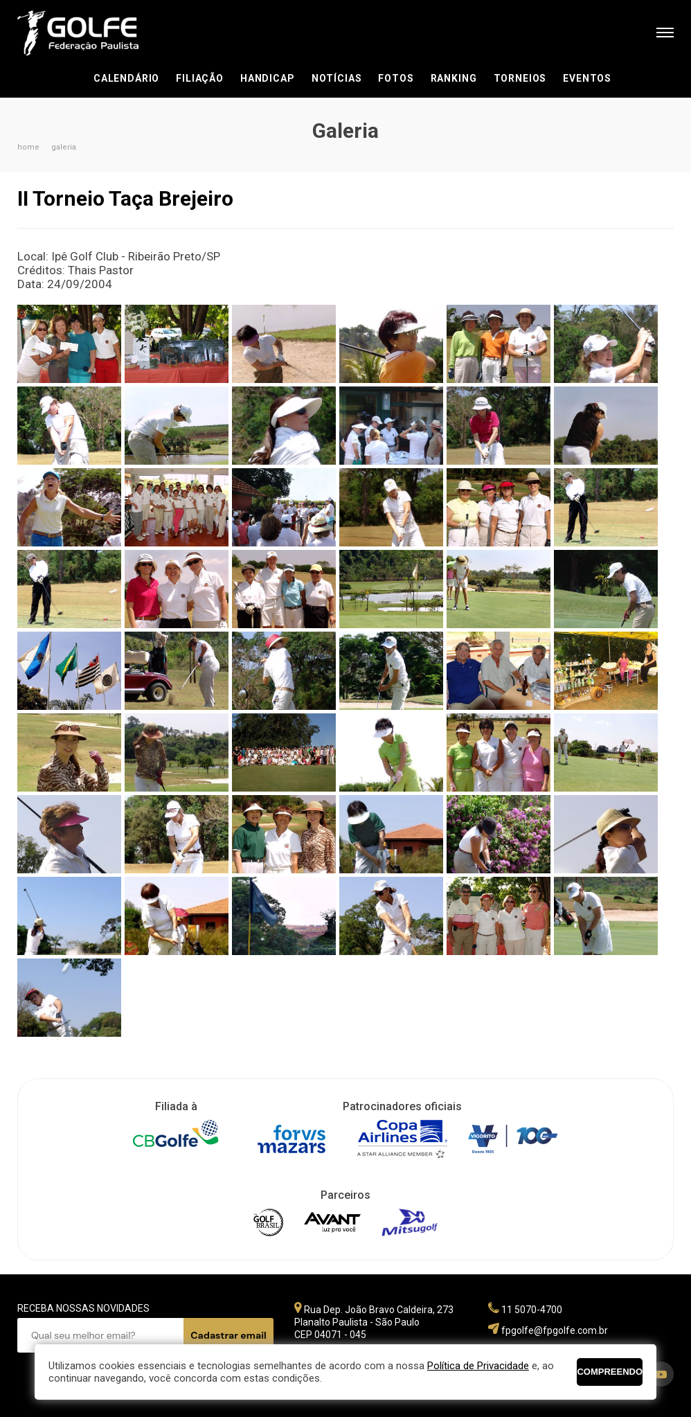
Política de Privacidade (478, 1366)
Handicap (267, 78)
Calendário (126, 78)
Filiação (200, 78)
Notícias (337, 78)
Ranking (454, 78)
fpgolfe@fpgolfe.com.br (554, 1330)
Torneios (520, 78)
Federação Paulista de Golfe (91, 32)
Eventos (587, 78)
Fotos (395, 78)
